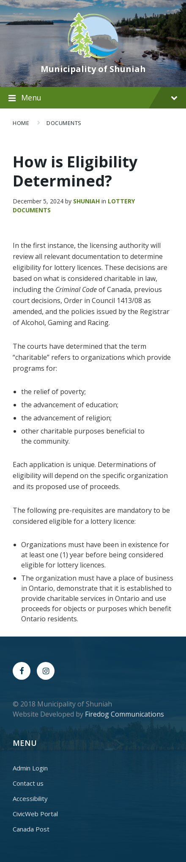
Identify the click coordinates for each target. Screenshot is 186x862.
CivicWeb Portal (35, 813)
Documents (64, 123)
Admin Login (30, 768)
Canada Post (31, 829)
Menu (99, 97)
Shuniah (86, 201)
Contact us (28, 783)
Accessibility (30, 798)
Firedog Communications (124, 714)
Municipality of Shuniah (93, 69)
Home (21, 123)
